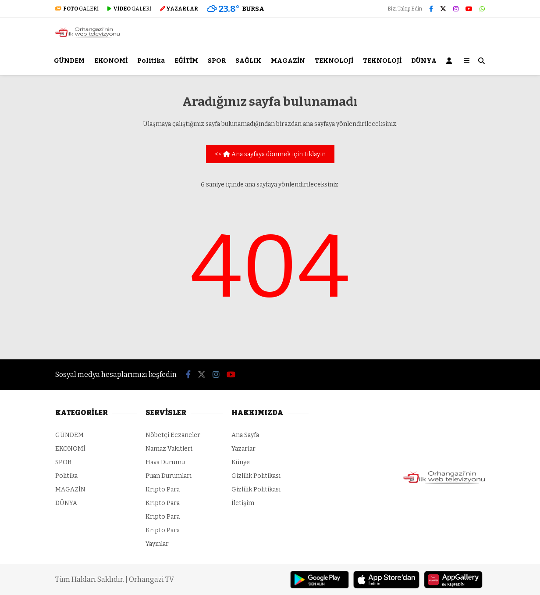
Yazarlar (243, 448)
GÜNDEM (69, 61)
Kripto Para (163, 489)
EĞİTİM (186, 61)
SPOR (217, 61)
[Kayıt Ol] (450, 61)
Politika (151, 61)
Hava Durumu (165, 462)
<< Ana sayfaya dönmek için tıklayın (270, 154)
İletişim (242, 503)
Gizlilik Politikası (256, 476)
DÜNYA (424, 61)
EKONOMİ (111, 61)
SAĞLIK (248, 61)
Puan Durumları (169, 476)
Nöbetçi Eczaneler (173, 435)
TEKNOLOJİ (334, 61)
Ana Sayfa (245, 435)
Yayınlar (157, 544)
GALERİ (77, 9)
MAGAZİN (288, 61)
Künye (240, 462)
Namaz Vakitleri (169, 448)
